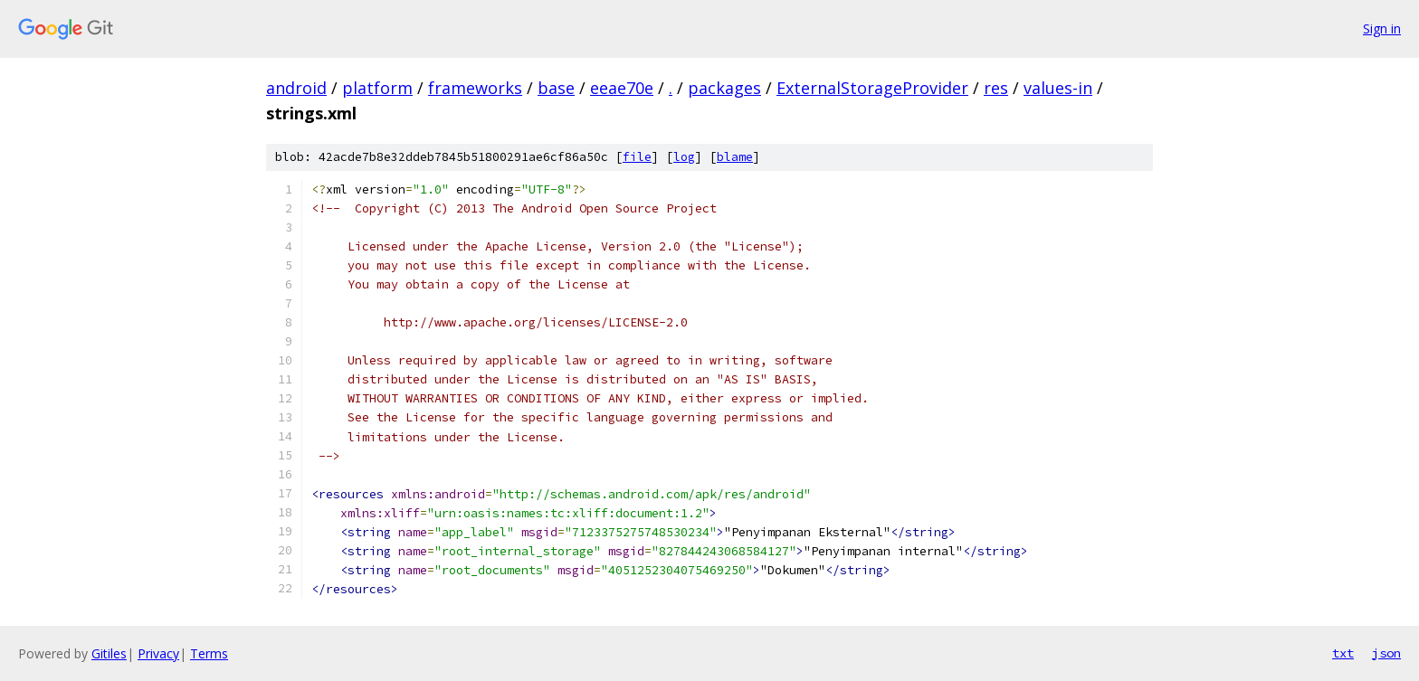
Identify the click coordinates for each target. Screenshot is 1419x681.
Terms (209, 653)
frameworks (475, 88)
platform (377, 88)
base (556, 88)
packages (724, 88)
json (1386, 653)
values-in (1058, 88)
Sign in (1382, 28)
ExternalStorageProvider (872, 88)
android (296, 88)
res (996, 88)
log (684, 157)
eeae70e (621, 88)
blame (735, 157)
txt (1343, 653)
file (637, 157)
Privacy (158, 653)
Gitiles (109, 653)
